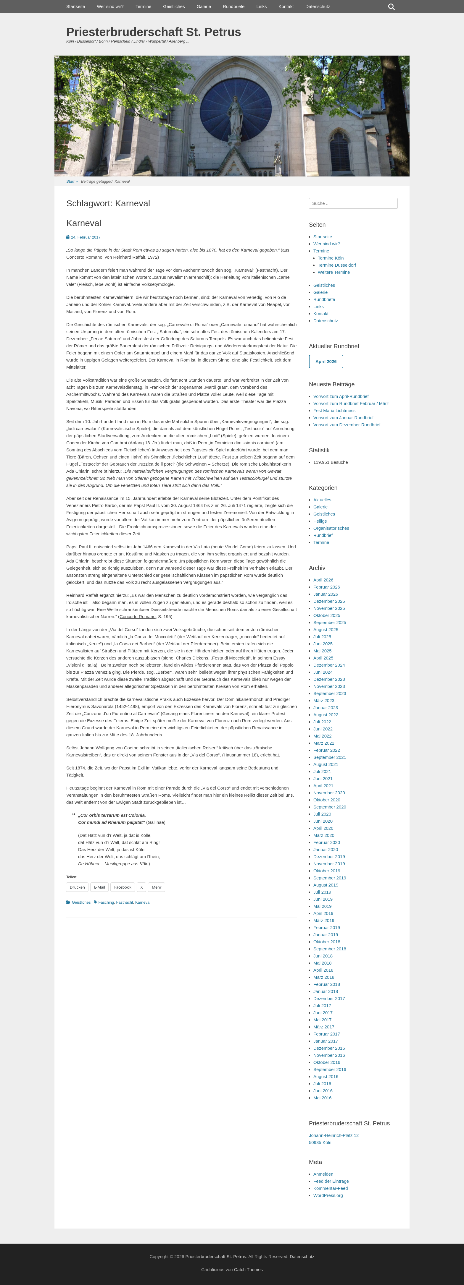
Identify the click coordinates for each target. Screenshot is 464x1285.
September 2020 (329, 806)
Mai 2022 (322, 735)
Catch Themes (248, 1269)
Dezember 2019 (329, 856)
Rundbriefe (233, 6)
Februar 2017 (326, 1033)
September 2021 (329, 757)
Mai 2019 (322, 906)
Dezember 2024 (329, 664)
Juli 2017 (322, 1005)
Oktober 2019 (326, 870)
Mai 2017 (322, 1019)
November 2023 (329, 686)
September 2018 (329, 948)
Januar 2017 (325, 1040)
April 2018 (323, 970)
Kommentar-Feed (330, 1188)
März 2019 (323, 920)
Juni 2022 (323, 728)
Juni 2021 (323, 778)
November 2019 (329, 863)
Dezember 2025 (329, 601)
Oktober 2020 (326, 799)
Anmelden (323, 1174)
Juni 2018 (323, 955)
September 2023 (329, 693)
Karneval (83, 223)
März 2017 (323, 1026)
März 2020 (323, 835)
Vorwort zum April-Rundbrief (341, 396)
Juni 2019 (323, 899)
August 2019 (325, 884)
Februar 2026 (326, 586)
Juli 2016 (322, 1083)
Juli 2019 (322, 892)
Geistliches (174, 6)
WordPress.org (328, 1195)
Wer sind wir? (110, 6)
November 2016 (329, 1055)
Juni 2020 (323, 821)
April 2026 (323, 579)
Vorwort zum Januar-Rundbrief (343, 417)
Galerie (204, 6)
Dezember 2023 (329, 679)
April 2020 (323, 828)
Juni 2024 (323, 672)
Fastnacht (124, 902)
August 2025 (325, 629)
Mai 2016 (322, 1097)
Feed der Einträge (331, 1181)
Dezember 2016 (329, 1048)
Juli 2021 (322, 771)
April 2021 (323, 785)
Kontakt (286, 6)
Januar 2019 (325, 934)
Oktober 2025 (326, 615)
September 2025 (329, 622)
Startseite (75, 6)
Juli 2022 (322, 721)
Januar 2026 (325, 594)
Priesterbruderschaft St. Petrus (153, 31)
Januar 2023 (325, 707)
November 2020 (329, 792)
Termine (143, 6)
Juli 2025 (322, 636)
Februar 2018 (326, 984)
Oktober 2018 (326, 941)
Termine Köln (331, 257)
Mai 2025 (322, 650)
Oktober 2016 (326, 1062)
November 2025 (329, 608)
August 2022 (325, 714)
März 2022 (323, 743)
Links (261, 6)
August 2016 (325, 1076)
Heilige (320, 521)
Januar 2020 (325, 849)
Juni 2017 (323, 1012)
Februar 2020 (326, 842)
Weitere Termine (334, 272)
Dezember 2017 (329, 998)
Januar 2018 (325, 991)
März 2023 (323, 700)
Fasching (106, 902)
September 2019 (329, 877)
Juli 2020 (322, 813)
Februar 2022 (326, 750)
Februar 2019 (326, 927)
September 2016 (329, 1069)
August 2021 (325, 764)
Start (72, 182)
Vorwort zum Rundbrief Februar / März (351, 403)
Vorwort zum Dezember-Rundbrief (347, 424)
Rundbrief (323, 535)
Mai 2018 (322, 962)
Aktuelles (322, 499)
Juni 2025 (323, 643)
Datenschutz (317, 6)
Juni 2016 (323, 1090)
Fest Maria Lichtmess (334, 410)
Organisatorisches (331, 528)
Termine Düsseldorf (337, 265)
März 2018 (323, 977)
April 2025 (323, 657)
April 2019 (323, 913)
